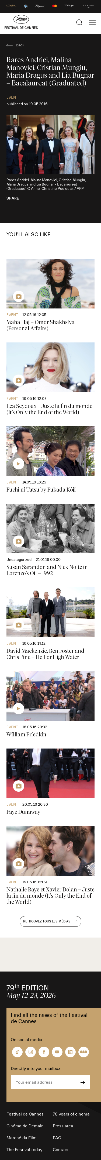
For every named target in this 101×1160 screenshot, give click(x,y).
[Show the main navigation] (92, 22)
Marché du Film (21, 1137)
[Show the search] (79, 22)
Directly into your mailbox (35, 1068)
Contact (61, 1149)
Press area (63, 1126)
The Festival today (24, 1149)
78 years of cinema (71, 1114)
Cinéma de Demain (25, 1126)
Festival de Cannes (25, 1114)
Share (12, 198)
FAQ (57, 1137)
